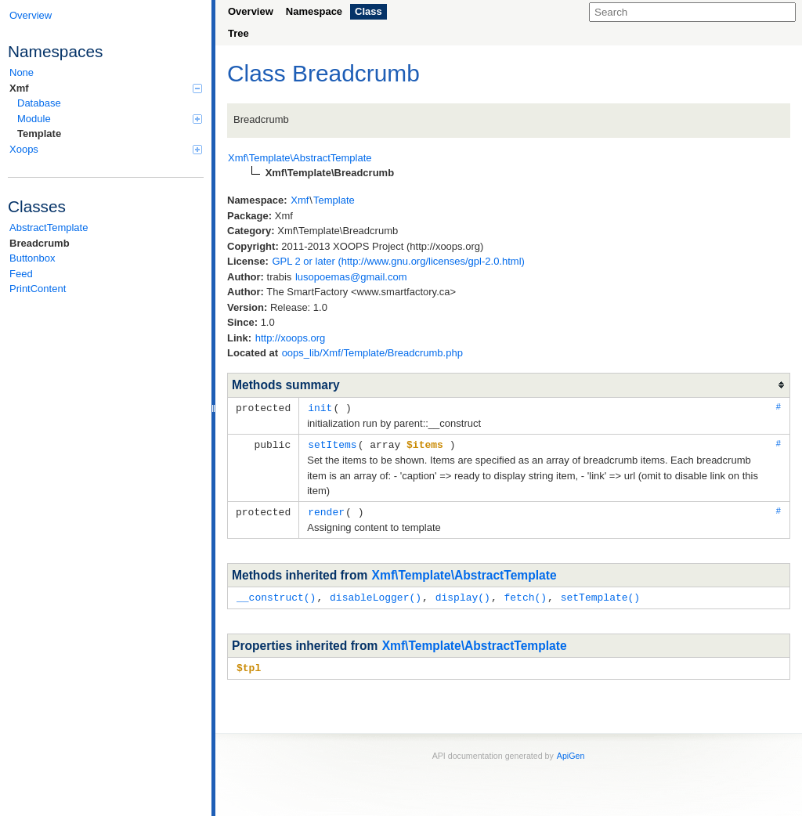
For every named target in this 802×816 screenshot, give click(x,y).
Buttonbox (32, 258)
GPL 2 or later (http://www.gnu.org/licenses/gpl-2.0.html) (398, 261)
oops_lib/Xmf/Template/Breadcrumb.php (372, 353)
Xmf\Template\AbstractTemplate (464, 573)
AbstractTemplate (48, 227)
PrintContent (37, 288)
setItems (332, 443)
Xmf (105, 88)
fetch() (525, 594)
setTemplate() (600, 594)
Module (109, 119)
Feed (21, 274)
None (21, 72)
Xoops (105, 149)
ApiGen (571, 751)
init (320, 407)
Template (39, 133)
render (326, 510)
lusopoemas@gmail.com (351, 277)
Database (39, 103)
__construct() (276, 594)
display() (462, 594)
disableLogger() (375, 594)
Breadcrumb (39, 243)
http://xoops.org (290, 338)
